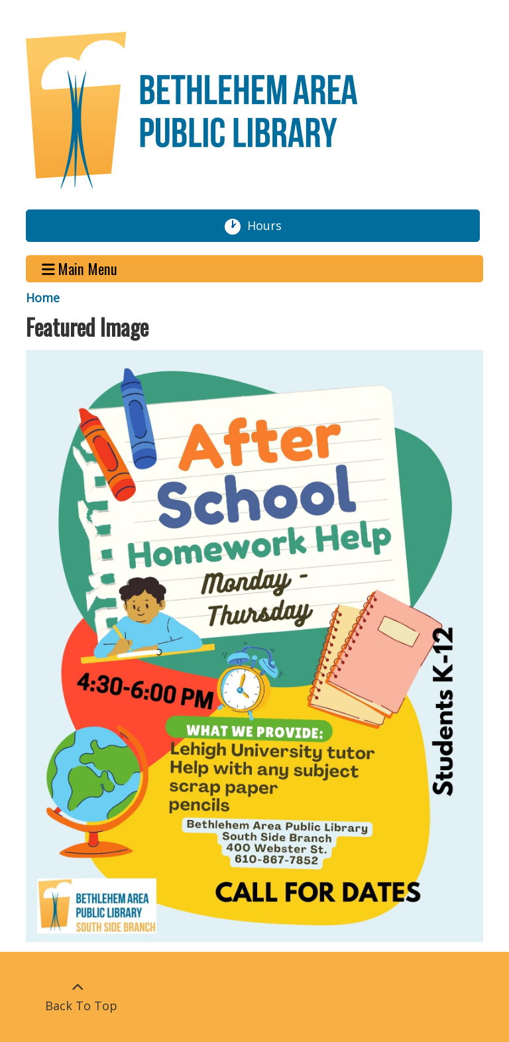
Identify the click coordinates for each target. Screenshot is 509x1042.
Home (43, 298)
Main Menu (80, 269)
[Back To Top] (77, 997)
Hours (270, 226)
